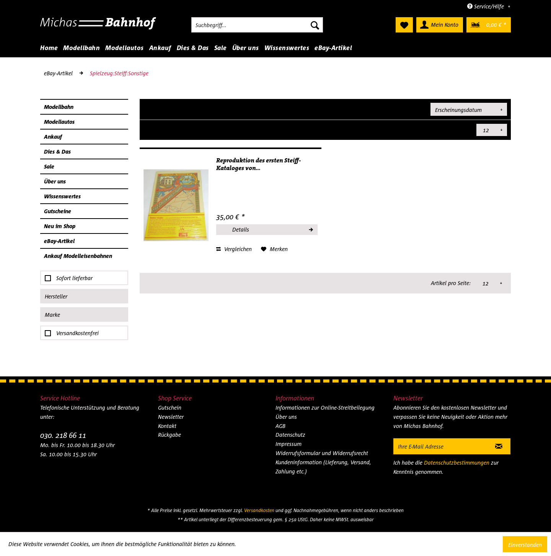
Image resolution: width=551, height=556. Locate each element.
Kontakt (167, 426)
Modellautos (59, 121)
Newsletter (171, 416)
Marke (52, 314)
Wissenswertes (62, 196)
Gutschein (169, 407)
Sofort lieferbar (74, 278)
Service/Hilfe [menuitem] (486, 6)
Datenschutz (290, 434)
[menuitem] (257, 24)
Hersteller (56, 296)
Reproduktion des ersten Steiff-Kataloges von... (258, 164)
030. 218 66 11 (63, 435)
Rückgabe (169, 434)
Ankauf (53, 136)
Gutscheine (57, 211)
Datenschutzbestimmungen (456, 462)
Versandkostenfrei (77, 333)
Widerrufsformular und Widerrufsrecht (322, 453)
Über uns (55, 181)
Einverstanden (525, 544)
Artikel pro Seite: (451, 129)
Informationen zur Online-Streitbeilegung (325, 407)
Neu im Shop (59, 226)
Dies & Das (57, 151)
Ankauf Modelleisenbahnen (78, 256)
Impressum (289, 444)
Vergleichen (234, 249)
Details (272, 228)
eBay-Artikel (59, 241)
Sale (49, 166)
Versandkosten (259, 510)
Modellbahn (58, 107)
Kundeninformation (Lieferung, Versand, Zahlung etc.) (323, 467)
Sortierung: (412, 108)
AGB (280, 426)
